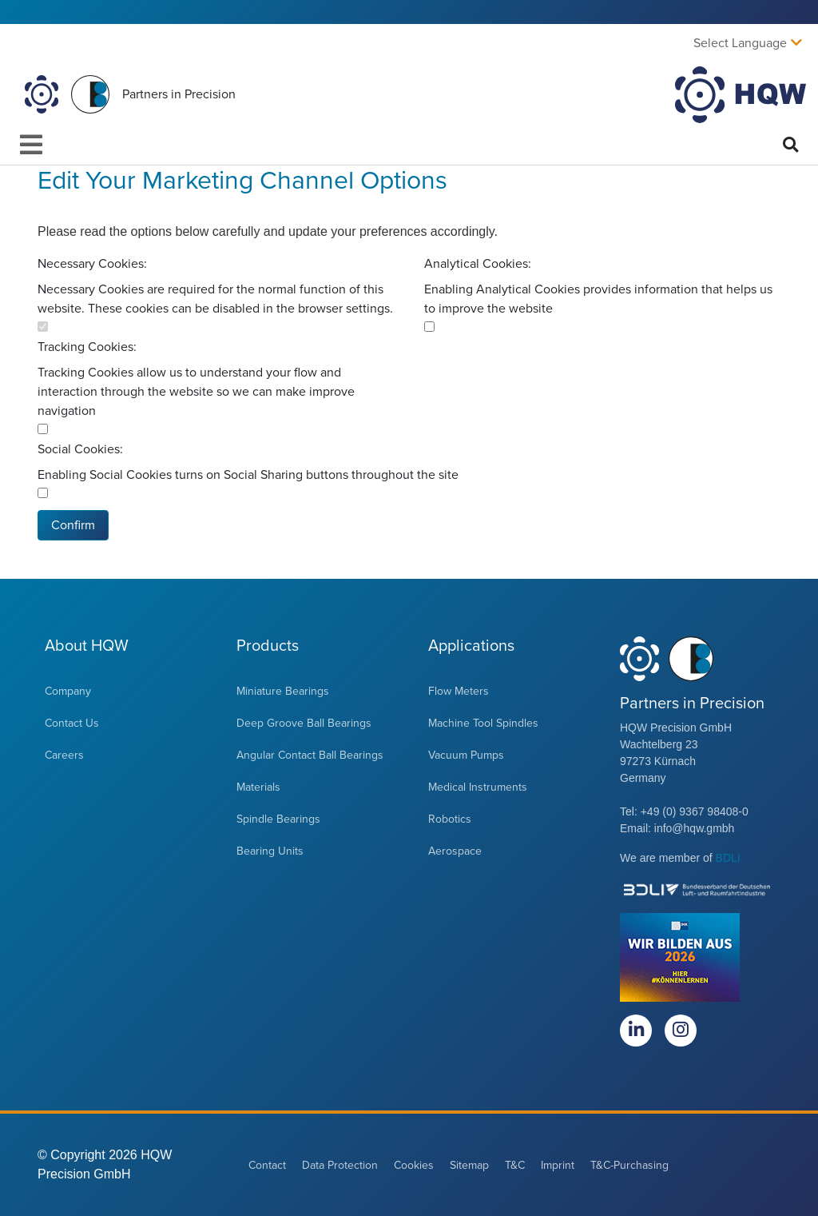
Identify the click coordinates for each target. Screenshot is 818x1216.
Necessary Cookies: (92, 264)
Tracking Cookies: (87, 347)
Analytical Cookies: (477, 264)
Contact (267, 1165)
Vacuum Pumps (466, 755)
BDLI (728, 857)
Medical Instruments (477, 787)
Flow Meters (458, 691)
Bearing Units (270, 851)
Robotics (449, 819)
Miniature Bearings (282, 691)
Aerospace (455, 851)
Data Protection (340, 1165)
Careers (64, 755)
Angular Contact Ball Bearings (309, 755)
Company (68, 691)
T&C (515, 1165)
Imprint (557, 1165)
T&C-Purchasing (629, 1165)
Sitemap (469, 1165)
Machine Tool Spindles (483, 723)
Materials (258, 787)
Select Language (740, 43)
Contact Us (72, 723)
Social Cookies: (80, 449)
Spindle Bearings (278, 819)
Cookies (414, 1165)
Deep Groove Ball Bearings (303, 723)
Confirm (73, 525)
